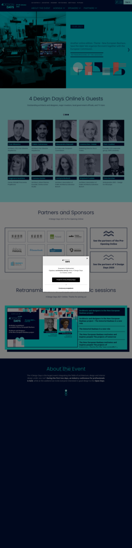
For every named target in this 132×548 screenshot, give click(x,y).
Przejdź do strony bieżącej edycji (66, 279)
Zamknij (87, 258)
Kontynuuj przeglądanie (66, 288)
